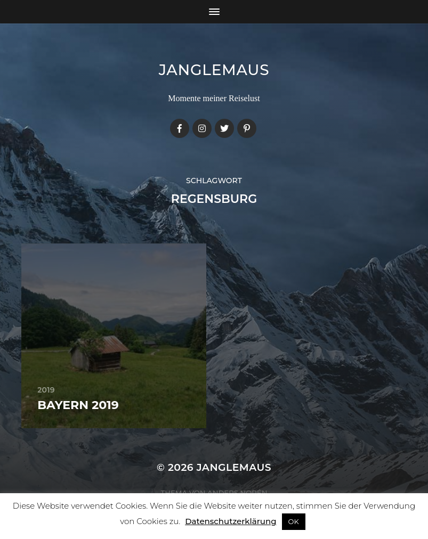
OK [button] (293, 521)
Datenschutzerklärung (230, 521)
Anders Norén (237, 492)
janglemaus (214, 70)
